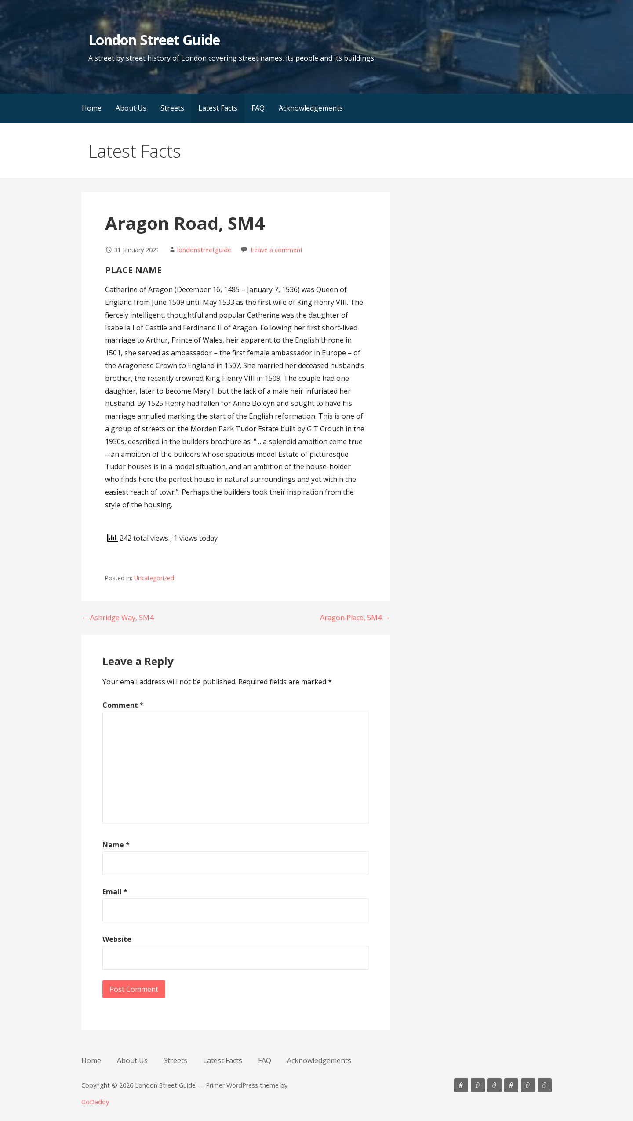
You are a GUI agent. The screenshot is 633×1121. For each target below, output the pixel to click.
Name (116, 845)
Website (116, 939)
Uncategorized (154, 578)
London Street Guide (154, 39)
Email (114, 892)
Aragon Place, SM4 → (355, 617)
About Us (131, 108)
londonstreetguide (204, 250)
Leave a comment (277, 250)
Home (92, 108)
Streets (172, 108)
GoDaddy (95, 1102)
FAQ (258, 108)
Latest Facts (217, 108)
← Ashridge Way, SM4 (117, 617)
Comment (123, 705)
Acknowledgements (311, 108)
